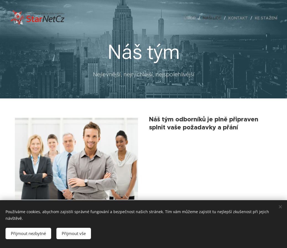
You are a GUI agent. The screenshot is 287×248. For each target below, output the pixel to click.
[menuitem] (191, 18)
